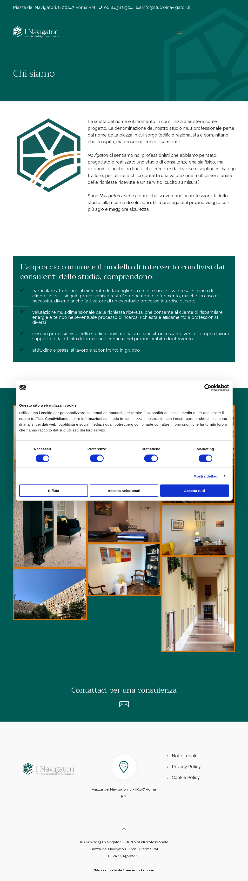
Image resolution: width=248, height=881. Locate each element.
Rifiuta (53, 491)
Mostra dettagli (207, 476)
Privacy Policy (186, 766)
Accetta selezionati (124, 491)
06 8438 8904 (118, 7)
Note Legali (184, 755)
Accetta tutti (194, 491)
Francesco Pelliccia (138, 870)
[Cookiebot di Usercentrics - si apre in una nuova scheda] (208, 387)
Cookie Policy (186, 777)
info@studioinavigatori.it (166, 7)
